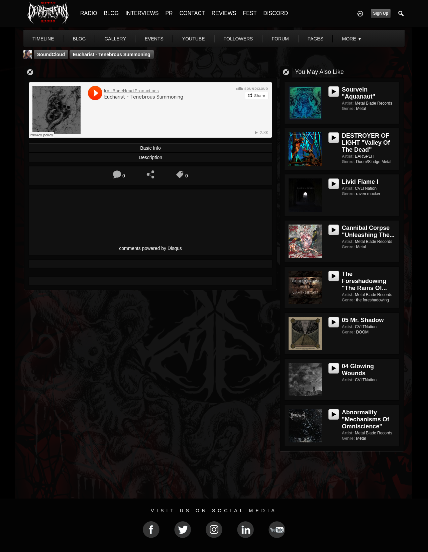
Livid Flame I (360, 181)
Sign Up (380, 13)
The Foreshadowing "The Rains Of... (364, 281)
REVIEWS (224, 13)
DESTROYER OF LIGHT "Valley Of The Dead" (366, 142)
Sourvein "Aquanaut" (358, 93)
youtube (193, 38)
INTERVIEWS (141, 13)
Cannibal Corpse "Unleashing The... (368, 231)
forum (280, 38)
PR (169, 13)
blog (79, 38)
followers (238, 38)
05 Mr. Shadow (363, 320)
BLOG (111, 13)
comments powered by (150, 248)
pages (315, 38)
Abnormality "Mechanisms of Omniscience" (365, 419)
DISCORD (275, 13)
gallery (115, 38)
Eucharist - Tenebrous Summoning (111, 54)
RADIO (88, 13)
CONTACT (192, 13)
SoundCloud (51, 54)
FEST (250, 13)
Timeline (43, 38)
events (154, 38)
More (352, 38)
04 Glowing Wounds (358, 370)
